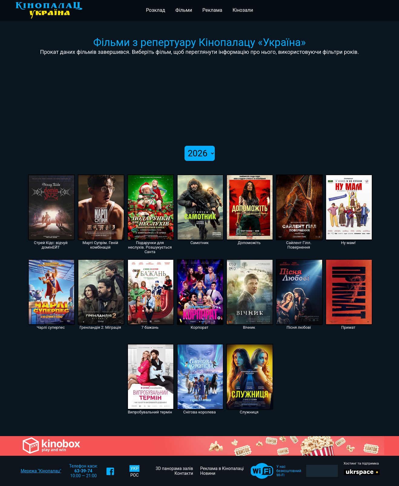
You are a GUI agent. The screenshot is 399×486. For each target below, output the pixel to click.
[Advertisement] (199, 100)
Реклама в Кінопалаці (222, 468)
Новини (207, 473)
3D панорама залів (174, 468)
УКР (134, 468)
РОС (134, 475)
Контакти (184, 473)
